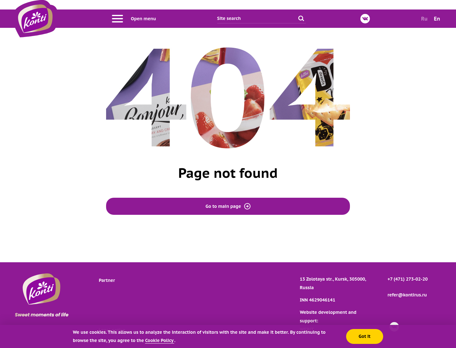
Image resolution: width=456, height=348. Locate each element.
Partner (107, 280)
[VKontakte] (365, 18)
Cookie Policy (159, 340)
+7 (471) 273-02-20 (408, 279)
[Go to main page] (35, 18)
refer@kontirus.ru (407, 295)
